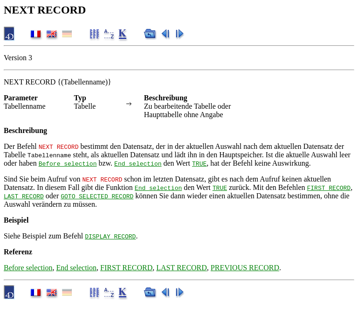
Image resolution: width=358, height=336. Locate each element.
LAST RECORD (24, 196)
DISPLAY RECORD (110, 236)
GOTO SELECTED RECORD (97, 196)
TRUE (199, 163)
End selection (137, 163)
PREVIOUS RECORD (245, 268)
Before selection (68, 163)
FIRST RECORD (329, 187)
